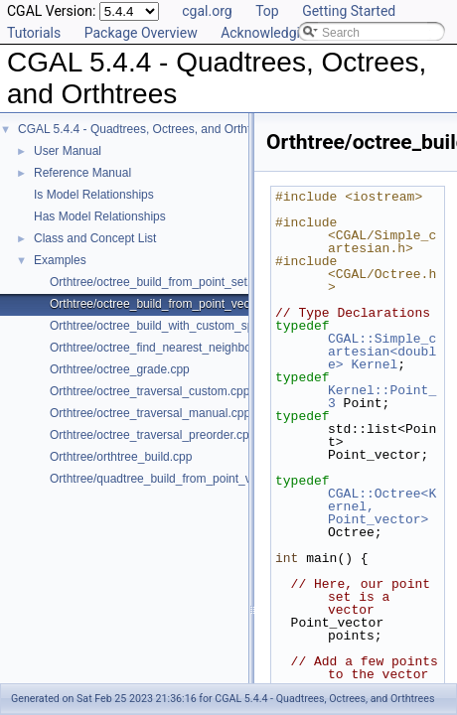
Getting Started (348, 11)
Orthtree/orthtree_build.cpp (121, 457)
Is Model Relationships (94, 195)
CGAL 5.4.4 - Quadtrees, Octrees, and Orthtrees (146, 129)
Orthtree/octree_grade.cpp (120, 369)
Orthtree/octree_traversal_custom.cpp (149, 391)
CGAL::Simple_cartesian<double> (382, 351)
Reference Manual (82, 173)
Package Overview (141, 33)
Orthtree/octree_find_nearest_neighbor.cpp (163, 348)
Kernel (374, 364)
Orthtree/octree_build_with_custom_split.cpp (167, 326)
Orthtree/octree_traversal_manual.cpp (150, 413)
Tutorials (34, 33)
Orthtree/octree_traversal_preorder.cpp (152, 435)
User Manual (67, 151)
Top (267, 11)
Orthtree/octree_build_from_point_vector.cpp (167, 304)
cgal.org (206, 11)
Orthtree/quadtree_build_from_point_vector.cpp (175, 479)
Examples (60, 260)
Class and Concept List (95, 238)
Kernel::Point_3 (382, 396)
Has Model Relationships (100, 216)
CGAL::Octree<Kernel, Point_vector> (382, 506)
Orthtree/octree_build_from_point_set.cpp (159, 282)
